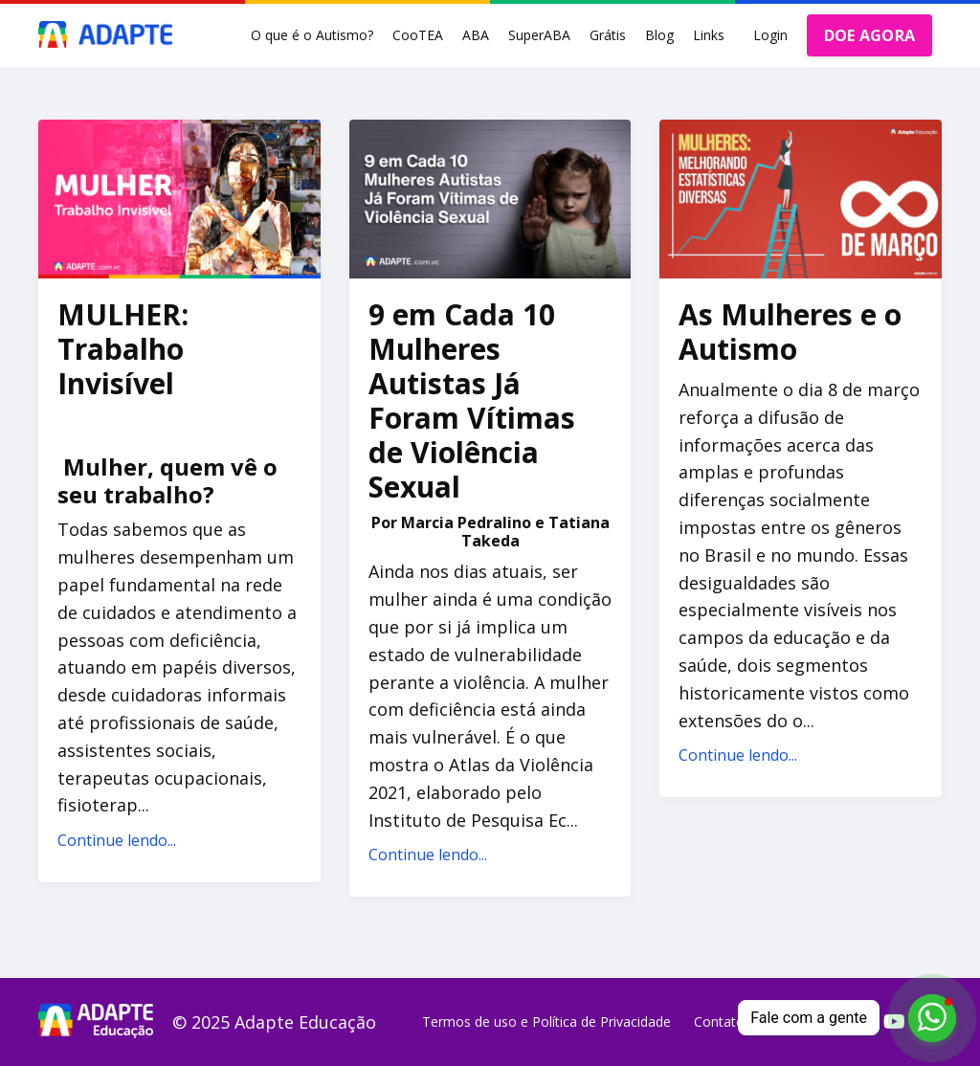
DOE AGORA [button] (869, 35)
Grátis (608, 35)
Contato (719, 1021)
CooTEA (417, 35)
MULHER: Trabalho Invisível (123, 349)
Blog (659, 35)
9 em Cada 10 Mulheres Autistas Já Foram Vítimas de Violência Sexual (471, 401)
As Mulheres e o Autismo (790, 332)
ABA (475, 35)
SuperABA (539, 35)
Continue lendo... (116, 840)
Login (770, 35)
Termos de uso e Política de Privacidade (546, 1021)
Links (708, 35)
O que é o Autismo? (312, 35)
